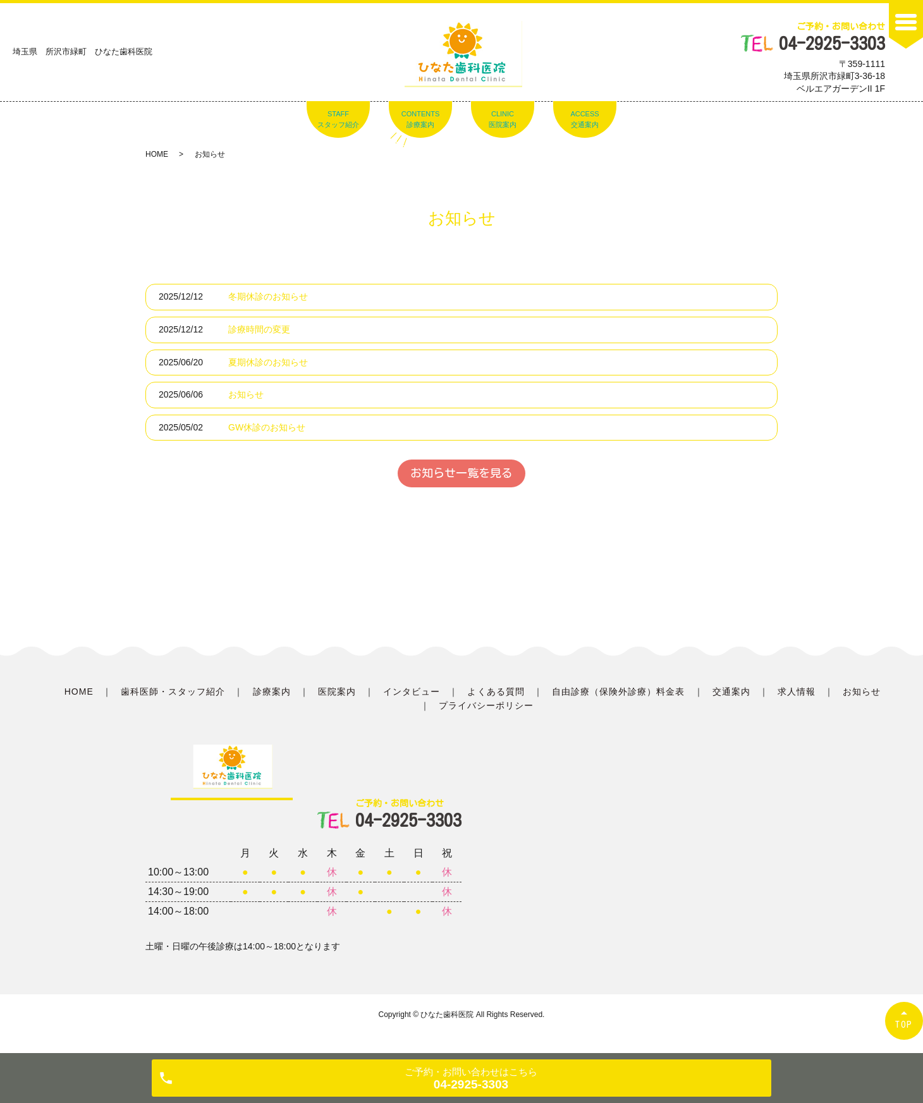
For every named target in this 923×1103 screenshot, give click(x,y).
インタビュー (411, 691)
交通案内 (731, 691)
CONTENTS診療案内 (420, 119)
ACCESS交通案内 (584, 119)
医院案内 (337, 691)
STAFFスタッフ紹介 (338, 119)
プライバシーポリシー (486, 705)
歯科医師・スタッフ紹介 (173, 691)
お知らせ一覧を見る (461, 472)
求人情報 (797, 691)
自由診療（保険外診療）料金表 (618, 691)
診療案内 (272, 691)
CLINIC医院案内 (503, 119)
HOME (156, 154)
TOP (904, 1024)
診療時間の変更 (259, 329)
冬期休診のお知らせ (268, 296)
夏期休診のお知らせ (268, 362)
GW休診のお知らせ (266, 427)
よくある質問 (495, 691)
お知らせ (246, 394)
